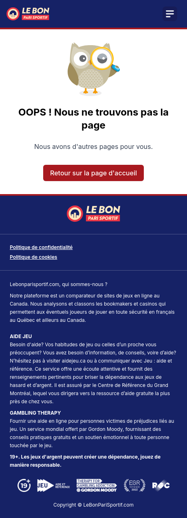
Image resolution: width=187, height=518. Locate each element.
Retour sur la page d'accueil (93, 173)
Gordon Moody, (106, 429)
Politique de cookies (33, 257)
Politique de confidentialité (41, 247)
